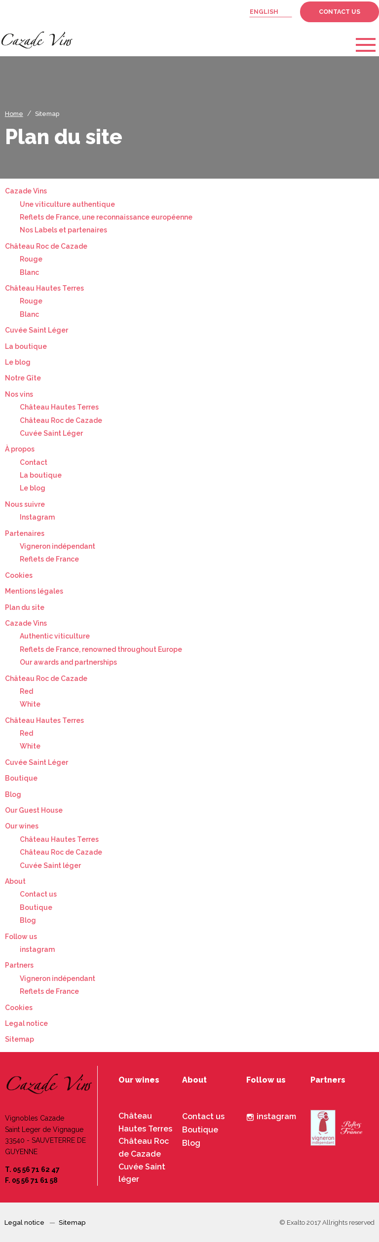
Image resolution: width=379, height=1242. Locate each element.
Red (26, 691)
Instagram (37, 517)
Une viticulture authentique (67, 204)
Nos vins (19, 394)
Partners (19, 965)
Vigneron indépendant (57, 546)
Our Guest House (34, 810)
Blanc (29, 272)
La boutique (26, 346)
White (30, 704)
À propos (20, 449)
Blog (13, 794)
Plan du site (24, 607)
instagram (37, 949)
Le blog (18, 362)
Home (14, 113)
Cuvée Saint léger (50, 865)
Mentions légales (34, 591)
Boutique (21, 778)
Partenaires (24, 533)
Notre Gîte (23, 378)
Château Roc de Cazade (46, 246)
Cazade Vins (26, 191)
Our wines (21, 826)
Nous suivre (25, 504)
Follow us (21, 937)
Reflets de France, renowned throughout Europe (101, 649)
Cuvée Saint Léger (36, 330)
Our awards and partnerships (68, 662)
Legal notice (26, 1023)
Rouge (31, 259)
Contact (33, 462)
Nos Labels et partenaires (63, 230)
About (15, 881)
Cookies (19, 575)
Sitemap (47, 113)
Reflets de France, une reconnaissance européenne (106, 217)
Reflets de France (49, 559)
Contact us (339, 11)
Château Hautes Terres (44, 288)
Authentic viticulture (55, 636)
